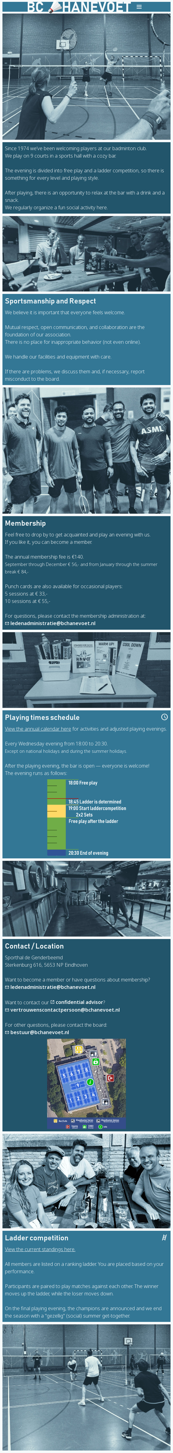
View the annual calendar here (38, 728)
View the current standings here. (40, 1249)
